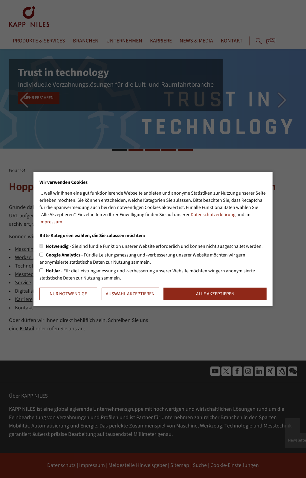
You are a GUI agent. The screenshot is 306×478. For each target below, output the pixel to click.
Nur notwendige (68, 294)
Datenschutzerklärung (213, 214)
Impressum (50, 222)
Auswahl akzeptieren (130, 294)
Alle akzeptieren (215, 294)
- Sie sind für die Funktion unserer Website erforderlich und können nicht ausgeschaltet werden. (154, 246)
